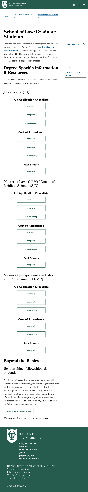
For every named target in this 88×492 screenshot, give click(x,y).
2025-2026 (31, 114)
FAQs (68, 67)
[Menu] (84, 5)
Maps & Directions (29, 458)
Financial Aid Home (73, 74)
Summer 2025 (31, 123)
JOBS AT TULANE (16, 485)
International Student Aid (18, 411)
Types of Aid (72, 44)
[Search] (74, 6)
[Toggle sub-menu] (84, 44)
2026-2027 (31, 106)
